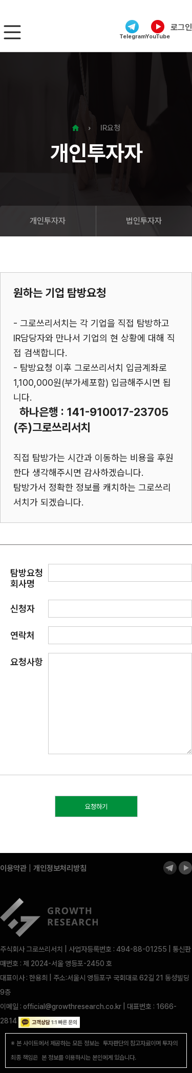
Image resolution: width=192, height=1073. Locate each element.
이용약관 (13, 868)
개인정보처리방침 (60, 868)
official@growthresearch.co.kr (72, 1006)
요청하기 (96, 807)
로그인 (181, 27)
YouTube (157, 30)
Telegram (132, 30)
